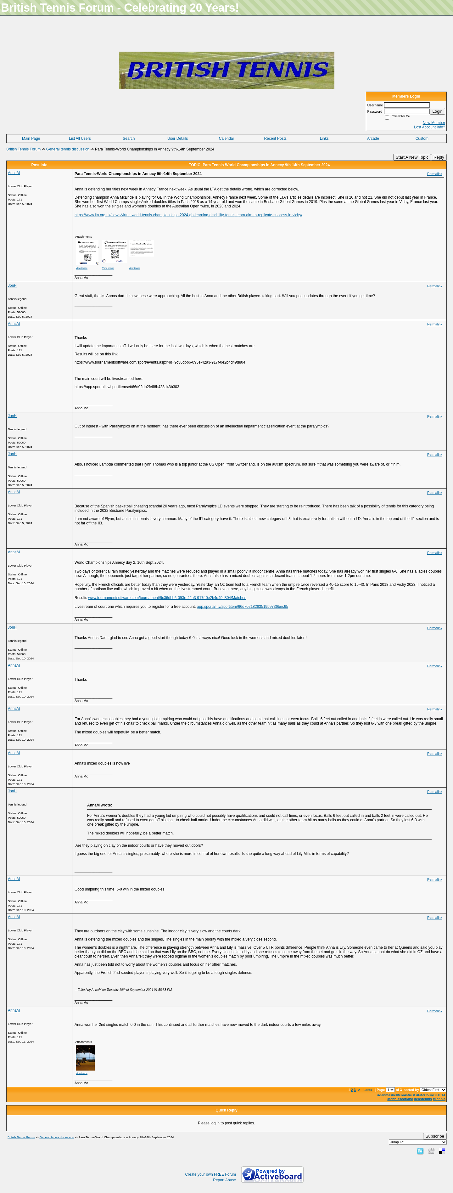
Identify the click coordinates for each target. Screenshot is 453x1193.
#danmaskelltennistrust (397, 1095)
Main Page (31, 138)
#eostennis (423, 1099)
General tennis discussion (67, 149)
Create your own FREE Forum (210, 1174)
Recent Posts (275, 138)
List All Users (80, 138)
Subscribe (435, 1136)
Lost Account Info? (429, 127)
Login (437, 111)
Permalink (434, 174)
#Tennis (439, 1099)
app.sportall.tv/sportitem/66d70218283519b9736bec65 (242, 606)
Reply (438, 157)
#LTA (441, 1095)
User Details (177, 138)
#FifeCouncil (426, 1095)
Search (129, 138)
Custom (422, 138)
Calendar (226, 138)
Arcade (373, 138)
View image (81, 268)
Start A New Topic (412, 157)
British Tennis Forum (23, 149)
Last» (368, 1090)
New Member (434, 123)
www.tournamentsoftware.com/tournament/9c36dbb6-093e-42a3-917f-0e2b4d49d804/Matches (167, 598)
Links (324, 138)
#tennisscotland (400, 1099)
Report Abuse (224, 1180)
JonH (12, 285)
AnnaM (14, 173)
